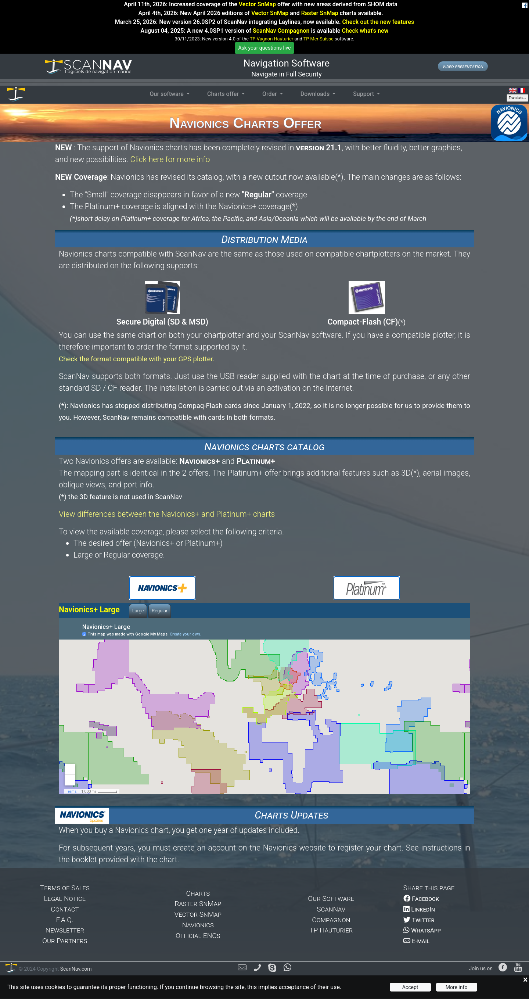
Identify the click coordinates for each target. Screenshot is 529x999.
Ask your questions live (264, 48)
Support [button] (364, 93)
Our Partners (64, 941)
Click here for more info (170, 159)
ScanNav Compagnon (281, 30)
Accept (410, 987)
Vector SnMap (257, 4)
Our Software (331, 898)
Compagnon (331, 920)
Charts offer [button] (223, 93)
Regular (160, 610)
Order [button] (270, 93)
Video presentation (462, 66)
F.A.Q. (64, 920)
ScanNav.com (75, 969)
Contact (65, 909)
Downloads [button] (316, 93)
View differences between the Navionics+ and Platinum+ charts (167, 514)
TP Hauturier (331, 930)
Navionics (198, 925)
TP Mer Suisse (318, 39)
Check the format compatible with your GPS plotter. (137, 359)
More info (457, 987)
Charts (198, 893)
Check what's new (365, 30)
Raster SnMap (319, 13)
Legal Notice (65, 898)
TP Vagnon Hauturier (271, 39)
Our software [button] (167, 93)
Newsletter (65, 930)
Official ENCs (198, 935)
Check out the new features (378, 21)
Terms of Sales (65, 888)
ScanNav (331, 909)
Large (138, 610)
